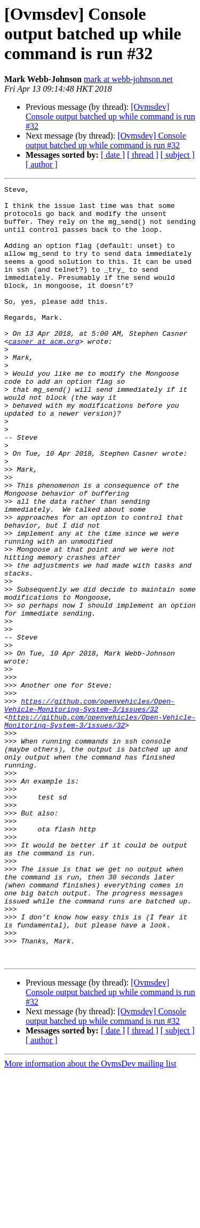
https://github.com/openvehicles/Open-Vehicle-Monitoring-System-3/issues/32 (89, 809)
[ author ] (42, 164)
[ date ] (113, 154)
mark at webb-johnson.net (128, 79)
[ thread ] (142, 154)
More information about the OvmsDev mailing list (90, 1218)
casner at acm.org (44, 373)
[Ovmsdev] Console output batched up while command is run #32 (110, 116)
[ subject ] (178, 154)
